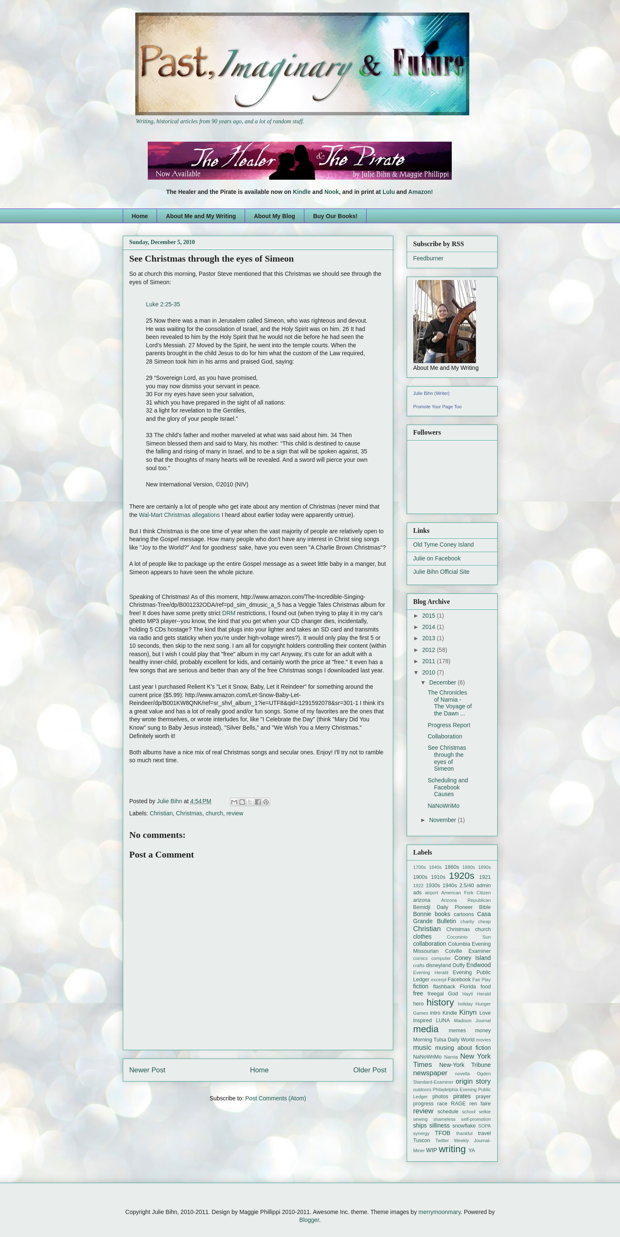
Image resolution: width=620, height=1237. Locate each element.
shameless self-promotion (462, 1119)
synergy (421, 1133)
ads (417, 893)
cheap (484, 921)
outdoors (422, 1089)
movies (483, 1039)
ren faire (480, 1104)
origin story (473, 1081)
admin (483, 885)
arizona (421, 900)
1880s (468, 867)
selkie (485, 1111)
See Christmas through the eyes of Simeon (447, 758)
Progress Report (449, 725)
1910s (438, 877)
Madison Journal (472, 1020)
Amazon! (420, 191)
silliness (439, 1125)
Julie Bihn (170, 801)
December (443, 682)
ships (420, 1125)
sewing (420, 1119)
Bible (485, 907)
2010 (429, 672)
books (442, 914)
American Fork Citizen (466, 892)
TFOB (442, 1133)
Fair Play (481, 979)
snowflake (464, 1126)
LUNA (443, 1020)
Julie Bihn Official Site (441, 571)
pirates (462, 1096)
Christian (161, 813)
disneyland (438, 965)
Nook (331, 191)
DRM (228, 613)
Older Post (369, 1070)
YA (471, 1150)
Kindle (302, 191)
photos (440, 1097)
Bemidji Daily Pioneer (443, 907)
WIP (431, 1150)
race (442, 1104)
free (418, 993)
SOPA (484, 1125)
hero (418, 1004)
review (234, 813)
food (486, 987)
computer (441, 958)
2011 (429, 661)
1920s (461, 875)
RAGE (458, 1104)
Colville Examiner (468, 951)
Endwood (478, 965)
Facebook (459, 979)
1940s (450, 885)
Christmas (189, 813)
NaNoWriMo (443, 805)
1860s (452, 867)
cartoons (464, 914)
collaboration (429, 943)
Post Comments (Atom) (275, 1098)
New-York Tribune (465, 1064)
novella (462, 1073)
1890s (484, 867)
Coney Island (472, 957)
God (453, 994)
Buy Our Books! (335, 216)
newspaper (430, 1073)
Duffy (459, 965)
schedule (448, 1112)
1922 (418, 885)
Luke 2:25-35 (163, 304)
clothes (422, 936)
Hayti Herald (476, 993)
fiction (421, 986)
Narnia (451, 1056)
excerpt (438, 979)
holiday (465, 1003)
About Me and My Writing (201, 216)
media (426, 1029)
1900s (420, 877)
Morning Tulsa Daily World (444, 1040)
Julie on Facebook (437, 558)
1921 (485, 877)
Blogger (309, 1220)
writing (452, 1149)
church (214, 813)
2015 (429, 615)
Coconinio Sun (469, 936)
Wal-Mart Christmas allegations (179, 515)
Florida (468, 987)
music (422, 1047)
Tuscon (421, 1140)
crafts (419, 965)
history (440, 1002)
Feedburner (428, 258)
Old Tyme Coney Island (443, 544)
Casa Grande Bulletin (452, 917)
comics (420, 958)
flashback (444, 987)
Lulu (388, 191)
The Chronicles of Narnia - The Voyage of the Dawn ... (449, 703)
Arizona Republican (466, 900)
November (443, 820)
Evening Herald (430, 972)
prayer (483, 1097)
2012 (429, 649)
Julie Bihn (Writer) (431, 393)
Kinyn (468, 1012)
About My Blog (274, 216)
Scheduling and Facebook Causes (448, 787)
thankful (464, 1133)
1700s (419, 867)
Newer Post (147, 1070)
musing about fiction (463, 1047)
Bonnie (422, 914)
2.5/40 (466, 885)
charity (467, 921)
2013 (429, 638)
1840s (435, 867)
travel (484, 1133)
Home (140, 216)
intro (435, 1013)
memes (457, 1030)
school (469, 1111)
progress (423, 1104)
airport (431, 892)
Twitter (442, 1140)
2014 (429, 627)
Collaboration (445, 736)
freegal (436, 994)
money (483, 1030)
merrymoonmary (439, 1212)
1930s (433, 885)
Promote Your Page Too (437, 406)
